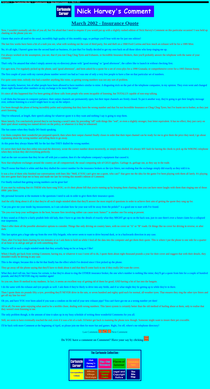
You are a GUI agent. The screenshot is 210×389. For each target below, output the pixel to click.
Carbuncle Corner (40, 2)
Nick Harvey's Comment (59, 2)
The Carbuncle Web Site (22, 2)
